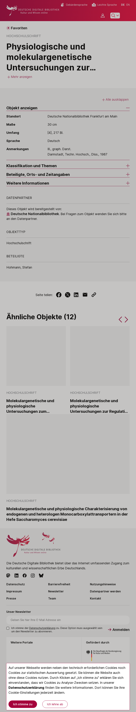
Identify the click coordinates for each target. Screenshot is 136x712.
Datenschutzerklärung (26, 687)
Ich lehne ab (55, 704)
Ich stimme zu (22, 704)
